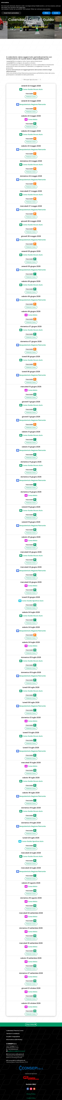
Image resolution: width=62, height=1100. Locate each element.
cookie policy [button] (22, 7)
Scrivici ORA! (31, 1084)
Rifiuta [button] (46, 13)
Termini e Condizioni (12, 1034)
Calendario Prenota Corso (14, 1031)
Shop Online (30, 1024)
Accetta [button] (56, 13)
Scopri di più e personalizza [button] (11, 13)
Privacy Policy (31, 1094)
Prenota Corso (31, 97)
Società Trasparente (13, 1037)
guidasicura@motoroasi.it (16, 1051)
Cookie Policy (31, 1098)
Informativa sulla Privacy (14, 1039)
